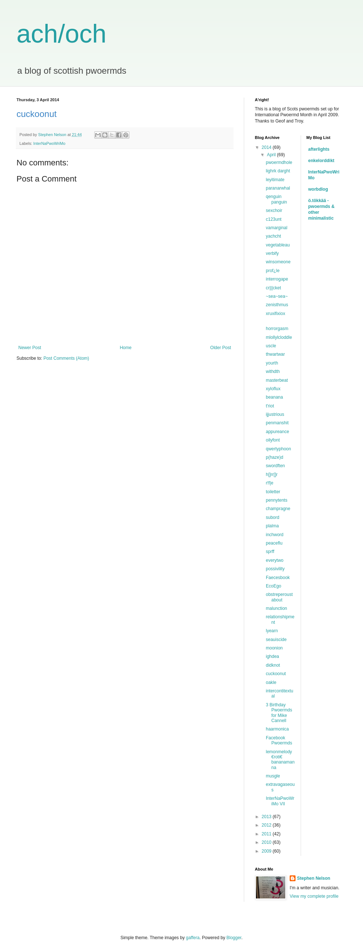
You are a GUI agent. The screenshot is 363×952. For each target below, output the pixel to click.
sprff (270, 551)
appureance (277, 431)
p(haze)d (274, 457)
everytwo (274, 560)
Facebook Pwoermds (279, 740)
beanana (274, 397)
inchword (274, 534)
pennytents (276, 500)
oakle (271, 682)
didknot (273, 665)
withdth (273, 371)
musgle (273, 776)
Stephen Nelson (313, 878)
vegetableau (278, 245)
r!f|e (269, 483)
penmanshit (278, 422)
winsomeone (278, 261)
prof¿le (272, 270)
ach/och (61, 33)
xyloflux (273, 388)
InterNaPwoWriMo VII (280, 801)
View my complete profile (314, 896)
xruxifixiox (276, 313)
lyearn (272, 630)
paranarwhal (278, 188)
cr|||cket (273, 287)
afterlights (319, 149)
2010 (267, 842)
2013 (267, 816)
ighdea (272, 656)
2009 (267, 851)
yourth (272, 363)
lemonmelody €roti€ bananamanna (280, 759)
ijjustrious (275, 414)
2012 (267, 825)
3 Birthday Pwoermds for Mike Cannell (279, 712)
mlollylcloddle (279, 337)
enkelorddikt (321, 160)
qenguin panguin (276, 199)
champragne (278, 508)
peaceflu (275, 543)
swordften (275, 465)
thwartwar (275, 354)
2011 (267, 833)
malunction (276, 608)
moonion (274, 648)
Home (126, 347)
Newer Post (29, 347)
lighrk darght (278, 170)
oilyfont (273, 440)
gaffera (192, 937)
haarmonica (277, 729)
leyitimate (275, 179)
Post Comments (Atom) (66, 358)
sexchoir (274, 210)
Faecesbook (278, 577)
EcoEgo (273, 586)
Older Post (220, 347)
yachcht (273, 236)
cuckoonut (276, 673)
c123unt (274, 219)
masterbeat (277, 380)
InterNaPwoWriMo (49, 143)
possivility (275, 568)
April (272, 154)
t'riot (270, 406)
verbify (272, 253)
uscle (271, 345)
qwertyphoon (278, 448)
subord (272, 517)
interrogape (277, 279)
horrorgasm (277, 328)
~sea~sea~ (277, 296)
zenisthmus (277, 304)
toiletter (273, 491)
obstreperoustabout (279, 597)
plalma (272, 525)
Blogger (234, 937)
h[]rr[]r (272, 474)
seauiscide (276, 639)
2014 (267, 147)
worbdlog (318, 189)
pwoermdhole (279, 162)
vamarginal (276, 227)
